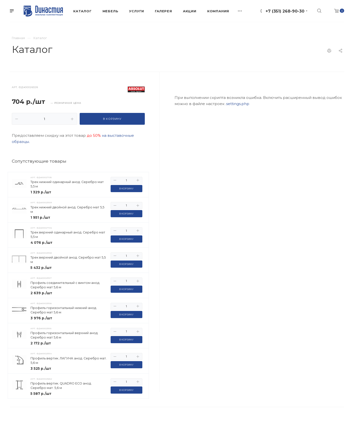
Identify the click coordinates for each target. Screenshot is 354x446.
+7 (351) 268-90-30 (285, 11)
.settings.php (237, 208)
